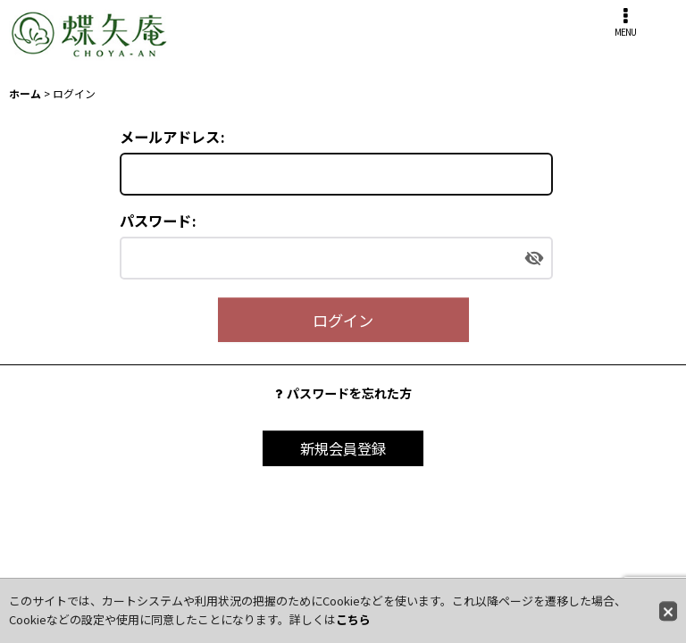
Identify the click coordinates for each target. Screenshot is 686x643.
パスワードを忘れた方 (343, 393)
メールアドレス (170, 136)
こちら (353, 619)
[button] (625, 21)
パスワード (155, 220)
